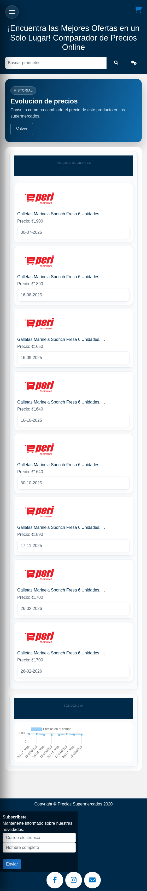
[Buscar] (56, 63)
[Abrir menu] (12, 12)
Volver (21, 129)
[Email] (92, 880)
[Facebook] (54, 880)
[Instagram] (73, 880)
